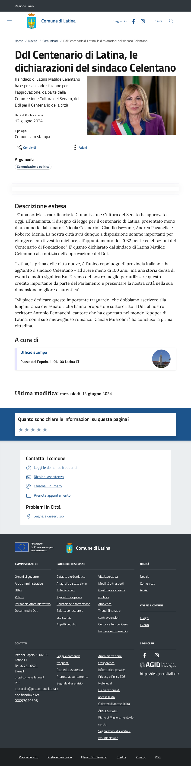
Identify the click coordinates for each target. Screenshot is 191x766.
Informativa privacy (111, 669)
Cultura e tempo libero (113, 624)
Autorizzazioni (66, 590)
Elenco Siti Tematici (94, 757)
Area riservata (108, 710)
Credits (121, 757)
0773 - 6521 (29, 665)
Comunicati (50, 40)
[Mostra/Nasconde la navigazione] (9, 20)
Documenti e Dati (26, 610)
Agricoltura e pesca (69, 597)
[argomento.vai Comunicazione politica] (33, 166)
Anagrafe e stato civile (72, 583)
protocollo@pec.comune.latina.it (36, 688)
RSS (158, 757)
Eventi (144, 624)
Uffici (18, 590)
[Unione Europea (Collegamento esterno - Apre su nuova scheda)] (35, 548)
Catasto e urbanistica (71, 576)
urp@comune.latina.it (29, 677)
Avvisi (144, 590)
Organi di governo (27, 576)
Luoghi (144, 618)
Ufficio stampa (33, 352)
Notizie (144, 576)
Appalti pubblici (66, 624)
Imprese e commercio (112, 631)
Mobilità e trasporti (111, 583)
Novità (32, 40)
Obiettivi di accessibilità (114, 703)
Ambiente (104, 603)
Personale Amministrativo (33, 603)
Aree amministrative (29, 583)
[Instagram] (141, 21)
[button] (24, 6)
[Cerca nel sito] (171, 21)
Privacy (141, 757)
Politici (19, 597)
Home (19, 40)
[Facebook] (131, 21)
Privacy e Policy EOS (112, 676)
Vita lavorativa (108, 576)
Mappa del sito (28, 757)
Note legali (105, 683)
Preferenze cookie (60, 757)
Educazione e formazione (73, 603)
